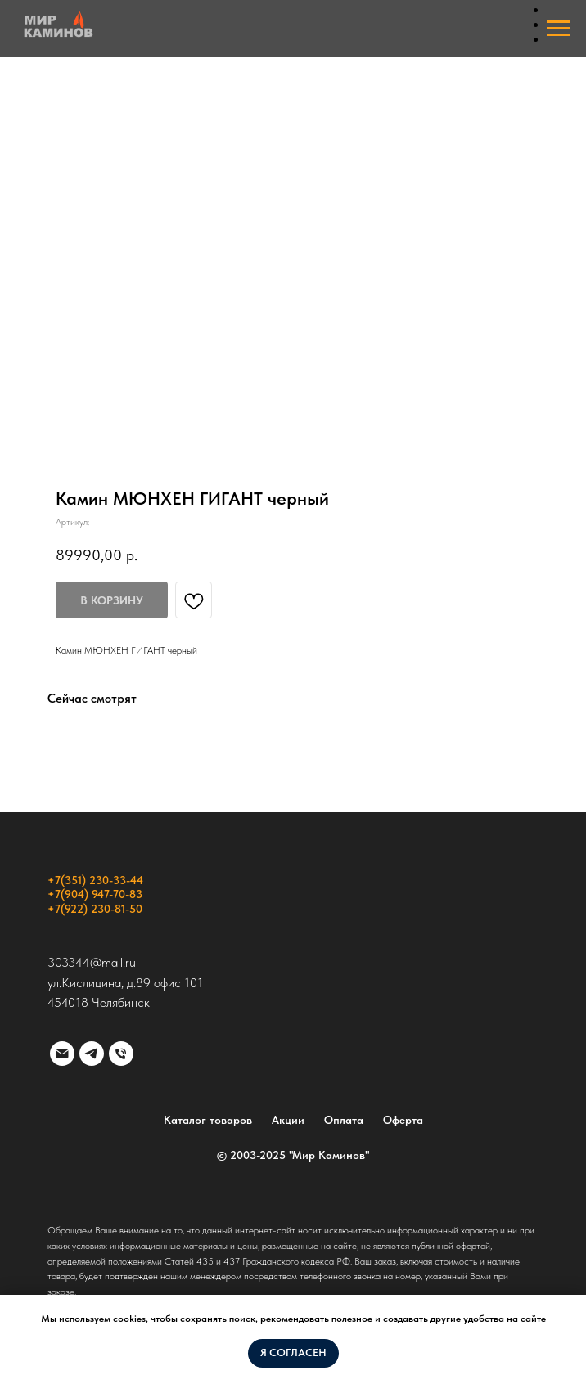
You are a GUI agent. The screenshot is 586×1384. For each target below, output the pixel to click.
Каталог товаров (208, 1119)
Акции (288, 1119)
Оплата (343, 1119)
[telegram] (91, 1053)
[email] (62, 1053)
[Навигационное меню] (558, 28)
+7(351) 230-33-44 (95, 880)
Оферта (403, 1119)
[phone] (121, 1053)
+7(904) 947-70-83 (94, 894)
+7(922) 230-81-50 (94, 908)
